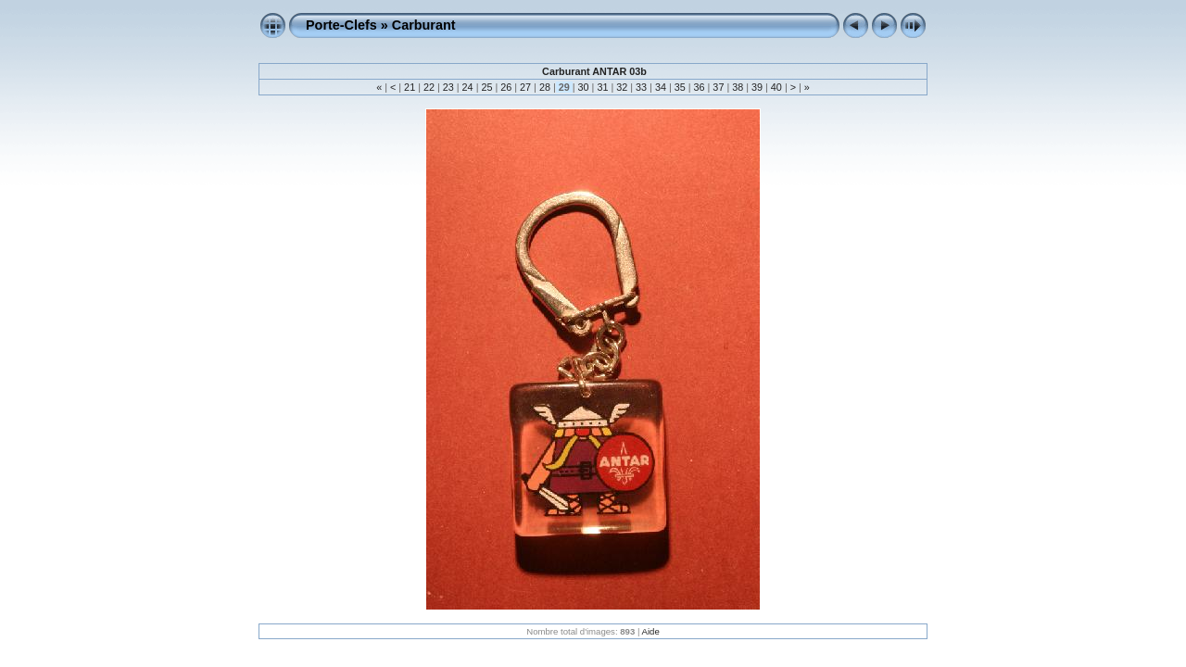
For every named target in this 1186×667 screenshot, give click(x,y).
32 (621, 87)
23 (448, 87)
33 (641, 87)
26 (506, 87)
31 (602, 87)
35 (680, 87)
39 (757, 87)
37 (718, 87)
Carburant (424, 25)
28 (544, 87)
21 (409, 87)
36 (699, 87)
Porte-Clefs (341, 25)
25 (486, 87)
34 (660, 87)
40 (776, 87)
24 (468, 87)
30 (583, 87)
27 (525, 87)
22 (429, 87)
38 (737, 87)
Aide (651, 631)
